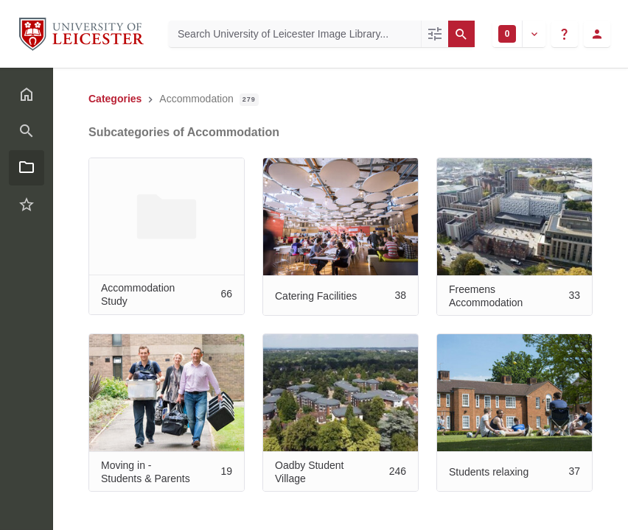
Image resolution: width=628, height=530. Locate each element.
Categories (115, 99)
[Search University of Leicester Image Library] (295, 34)
